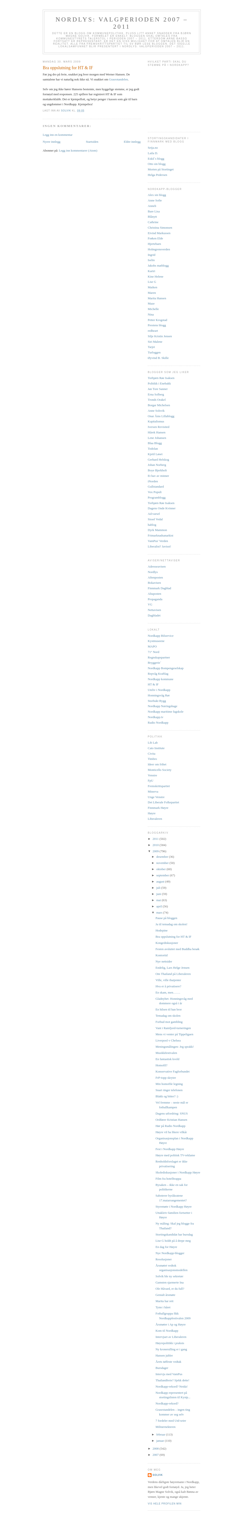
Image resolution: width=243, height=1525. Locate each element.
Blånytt (152, 216)
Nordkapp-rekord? (166, 1403)
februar (161, 1434)
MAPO (152, 646)
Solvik (158, 1475)
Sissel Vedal (155, 519)
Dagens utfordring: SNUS (171, 1113)
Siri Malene (155, 341)
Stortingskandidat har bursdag (174, 1234)
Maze (151, 303)
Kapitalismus (156, 421)
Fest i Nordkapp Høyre (169, 1149)
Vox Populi (155, 492)
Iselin (151, 260)
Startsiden (92, 141)
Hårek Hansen (156, 432)
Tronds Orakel (157, 399)
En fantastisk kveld (167, 1059)
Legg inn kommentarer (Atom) (78, 150)
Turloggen (154, 352)
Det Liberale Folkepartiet (163, 802)
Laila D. (153, 153)
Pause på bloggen (166, 918)
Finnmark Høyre (158, 808)
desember (162, 856)
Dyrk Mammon (157, 530)
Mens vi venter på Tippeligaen (174, 1034)
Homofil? (161, 1065)
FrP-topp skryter (165, 1077)
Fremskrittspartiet (159, 786)
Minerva (153, 791)
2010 (156, 845)
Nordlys (153, 572)
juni (159, 894)
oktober (161, 869)
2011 (156, 839)
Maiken (152, 287)
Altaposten (154, 593)
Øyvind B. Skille (158, 358)
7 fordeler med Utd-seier (170, 1420)
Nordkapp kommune (160, 679)
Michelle (153, 309)
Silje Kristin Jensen (160, 336)
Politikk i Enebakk (159, 383)
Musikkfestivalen (166, 1053)
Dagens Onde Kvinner (161, 508)
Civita (151, 753)
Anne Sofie (155, 200)
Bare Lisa (154, 211)
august (160, 881)
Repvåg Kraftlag (158, 673)
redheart (153, 330)
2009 (156, 851)
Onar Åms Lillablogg (161, 416)
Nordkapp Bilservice (161, 635)
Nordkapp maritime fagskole (165, 711)
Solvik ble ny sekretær (169, 1276)
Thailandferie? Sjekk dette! (172, 1380)
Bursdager (161, 1368)
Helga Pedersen (157, 175)
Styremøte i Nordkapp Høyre (173, 1206)
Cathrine (153, 222)
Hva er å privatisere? (168, 986)
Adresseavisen (157, 566)
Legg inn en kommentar (58, 135)
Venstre (152, 775)
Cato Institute (156, 748)
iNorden (153, 481)
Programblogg (156, 497)
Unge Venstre (156, 797)
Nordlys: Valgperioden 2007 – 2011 (122, 23)
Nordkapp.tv (155, 717)
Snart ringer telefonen (168, 1090)
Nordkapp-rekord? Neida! (171, 1386)
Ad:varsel (154, 513)
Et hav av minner (158, 476)
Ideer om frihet (157, 764)
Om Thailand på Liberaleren (172, 974)
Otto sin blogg (156, 164)
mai (159, 900)
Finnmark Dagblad (159, 588)
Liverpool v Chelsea (167, 1040)
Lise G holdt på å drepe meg (172, 1240)
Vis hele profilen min (165, 1503)
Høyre (152, 813)
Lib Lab (153, 742)
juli (158, 887)
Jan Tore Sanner (158, 389)
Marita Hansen (157, 298)
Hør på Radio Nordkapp (170, 1126)
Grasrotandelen (118, 79)
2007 (156, 1455)
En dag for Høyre (166, 1247)
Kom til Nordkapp (166, 1330)
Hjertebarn (154, 244)
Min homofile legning (169, 1084)
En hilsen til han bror (168, 1009)
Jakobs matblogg (158, 265)
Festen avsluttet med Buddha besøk (177, 949)
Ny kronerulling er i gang (171, 1349)
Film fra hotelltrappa (168, 1178)
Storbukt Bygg (157, 701)
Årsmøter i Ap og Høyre (170, 1324)
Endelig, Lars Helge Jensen (172, 967)
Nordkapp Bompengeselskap (166, 668)
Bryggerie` (154, 662)
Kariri (151, 271)
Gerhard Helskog (158, 459)
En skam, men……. (167, 992)
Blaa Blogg (155, 443)
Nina (151, 314)
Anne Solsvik (156, 410)
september (163, 875)
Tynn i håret (162, 1307)
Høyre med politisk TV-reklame (175, 1155)
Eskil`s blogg (156, 158)
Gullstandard (156, 486)
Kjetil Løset (155, 454)
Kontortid (161, 955)
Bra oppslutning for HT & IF (173, 936)
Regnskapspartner (159, 657)
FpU (150, 780)
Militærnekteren (165, 1427)
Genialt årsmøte (165, 1295)
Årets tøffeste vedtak (168, 1361)
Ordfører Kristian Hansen (171, 1119)
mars (159, 912)
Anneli (152, 206)
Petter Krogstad (157, 320)
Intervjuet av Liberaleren (170, 1337)
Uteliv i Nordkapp (159, 690)
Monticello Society (159, 770)
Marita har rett (164, 1301)
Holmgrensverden (159, 249)
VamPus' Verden (158, 541)
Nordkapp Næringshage (162, 706)
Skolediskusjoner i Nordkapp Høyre (177, 1172)
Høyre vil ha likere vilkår (171, 1132)
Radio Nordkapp (158, 722)
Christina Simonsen (160, 227)
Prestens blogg (157, 325)
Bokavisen (154, 582)
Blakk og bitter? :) (166, 1096)
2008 (156, 1448)
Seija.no (153, 147)
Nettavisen (154, 610)
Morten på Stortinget (161, 169)
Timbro (152, 759)
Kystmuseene (156, 641)
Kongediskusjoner (166, 943)
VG (150, 604)
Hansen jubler (164, 1355)
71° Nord (153, 652)
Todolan (153, 448)
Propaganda (155, 599)
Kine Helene (155, 276)
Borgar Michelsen (159, 405)
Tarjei (151, 347)
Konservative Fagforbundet (172, 1071)
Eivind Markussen (159, 233)
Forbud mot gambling (168, 1022)
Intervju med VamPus (168, 1374)
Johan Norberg (157, 465)
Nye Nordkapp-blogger (169, 1253)
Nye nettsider (163, 961)
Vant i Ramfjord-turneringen (173, 1028)
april (159, 906)
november (162, 863)
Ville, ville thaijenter (168, 980)
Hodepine (161, 930)
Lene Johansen (157, 438)
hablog (152, 524)
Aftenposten (155, 577)
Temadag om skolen (167, 1015)
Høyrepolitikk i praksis (169, 1343)
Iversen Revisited (158, 427)
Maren (152, 292)
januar (160, 1440)
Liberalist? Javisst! (159, 546)
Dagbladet (154, 615)
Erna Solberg (156, 394)
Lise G (152, 282)
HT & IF (153, 684)
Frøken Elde (155, 238)
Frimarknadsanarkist (160, 535)
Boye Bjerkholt (157, 470)
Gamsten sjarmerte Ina (169, 1282)
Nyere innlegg (51, 141)
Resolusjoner (163, 1259)
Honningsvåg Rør (159, 695)
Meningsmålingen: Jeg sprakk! (174, 1046)
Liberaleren (155, 818)
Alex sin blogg (157, 195)
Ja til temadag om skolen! (171, 924)
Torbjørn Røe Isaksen (161, 378)
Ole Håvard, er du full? (169, 1288)
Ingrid (151, 255)
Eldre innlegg (132, 141)
